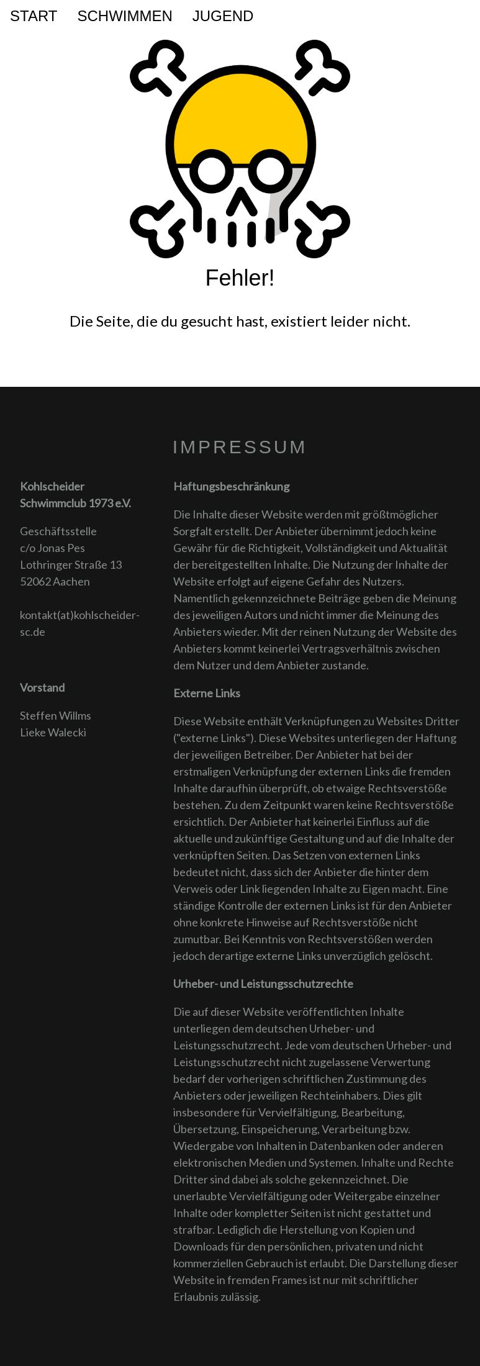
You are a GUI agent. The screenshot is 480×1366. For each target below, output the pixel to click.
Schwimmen (124, 15)
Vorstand (42, 687)
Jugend (223, 15)
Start (33, 15)
